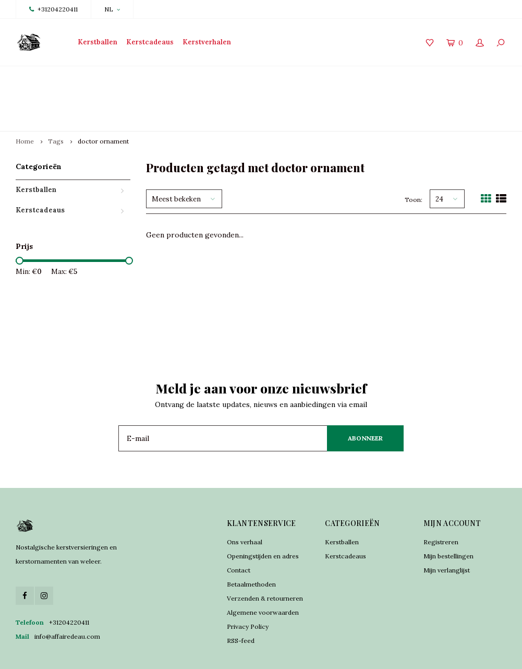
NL (112, 9)
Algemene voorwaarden (263, 575)
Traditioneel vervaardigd (178, 80)
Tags (56, 104)
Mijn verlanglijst (446, 532)
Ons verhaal (244, 504)
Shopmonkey (274, 653)
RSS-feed (240, 603)
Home (25, 104)
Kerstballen (97, 42)
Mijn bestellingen (448, 518)
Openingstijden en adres (263, 518)
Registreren (440, 504)
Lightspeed (208, 653)
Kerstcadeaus (150, 42)
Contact (238, 532)
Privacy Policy (248, 589)
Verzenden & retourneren (265, 561)
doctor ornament (103, 104)
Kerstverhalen (207, 42)
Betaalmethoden (251, 547)
